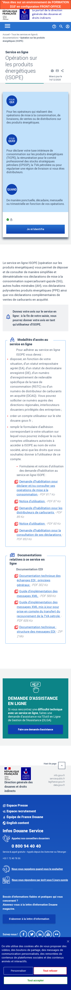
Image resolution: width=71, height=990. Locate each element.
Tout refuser (50, 970)
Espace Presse (15, 805)
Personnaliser (18, 970)
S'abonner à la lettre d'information (29, 918)
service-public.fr (57, 778)
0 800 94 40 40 (26, 846)
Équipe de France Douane (23, 817)
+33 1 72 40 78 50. (12, 858)
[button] (52, 70)
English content (16, 823)
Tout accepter (35, 980)
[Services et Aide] (54, 26)
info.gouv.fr (59, 775)
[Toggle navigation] (7, 25)
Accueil (6, 34)
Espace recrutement (19, 811)
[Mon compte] (67, 26)
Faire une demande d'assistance (35, 729)
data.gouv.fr (59, 785)
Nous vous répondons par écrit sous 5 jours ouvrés (40, 880)
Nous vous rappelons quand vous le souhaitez (37, 869)
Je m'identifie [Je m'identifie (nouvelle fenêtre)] (35, 229)
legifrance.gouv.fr (56, 781)
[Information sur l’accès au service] (11, 219)
